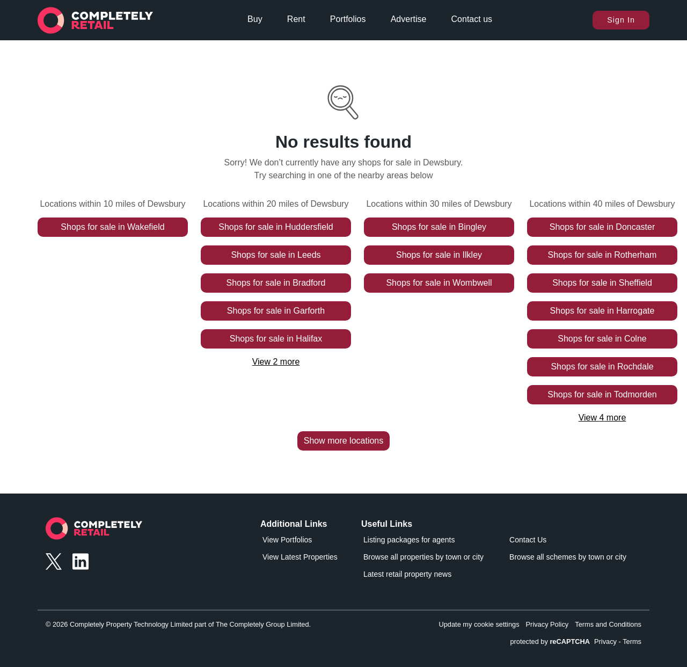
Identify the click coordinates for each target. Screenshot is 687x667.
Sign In (621, 20)
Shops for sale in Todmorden (601, 394)
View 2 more (276, 361)
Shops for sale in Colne (602, 338)
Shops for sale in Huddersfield (275, 226)
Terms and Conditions (608, 624)
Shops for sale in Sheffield (602, 282)
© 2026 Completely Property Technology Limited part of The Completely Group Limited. (178, 624)
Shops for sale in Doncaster (602, 226)
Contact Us (527, 539)
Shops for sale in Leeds (275, 254)
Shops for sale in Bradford (276, 282)
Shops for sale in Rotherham (602, 254)
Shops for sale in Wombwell (439, 282)
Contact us (471, 19)
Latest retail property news (407, 574)
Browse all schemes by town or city (567, 557)
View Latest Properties (300, 557)
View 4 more (602, 417)
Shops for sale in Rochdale (602, 366)
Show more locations (344, 440)
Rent (296, 19)
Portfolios (348, 19)
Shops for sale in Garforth (276, 310)
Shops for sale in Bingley (439, 226)
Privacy (605, 641)
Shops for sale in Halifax (276, 338)
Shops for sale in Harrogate (602, 310)
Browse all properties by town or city (423, 557)
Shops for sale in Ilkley (439, 254)
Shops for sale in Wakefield (112, 226)
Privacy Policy (547, 624)
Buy (254, 19)
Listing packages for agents (409, 539)
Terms (632, 641)
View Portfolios (287, 539)
